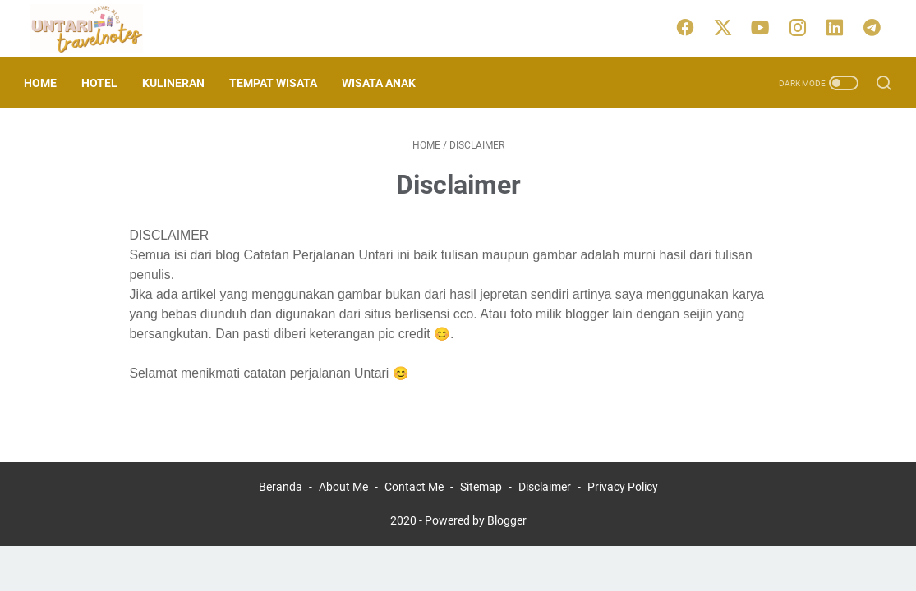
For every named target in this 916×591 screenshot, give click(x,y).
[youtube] (764, 28)
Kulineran (179, 82)
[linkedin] (837, 28)
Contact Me (414, 486)
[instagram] (800, 28)
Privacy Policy (622, 486)
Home (46, 82)
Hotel (105, 82)
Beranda (280, 486)
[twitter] (727, 28)
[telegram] (874, 28)
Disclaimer (544, 486)
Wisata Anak (384, 82)
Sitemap (481, 486)
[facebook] (690, 28)
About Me (343, 486)
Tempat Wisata (279, 82)
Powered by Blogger (476, 520)
